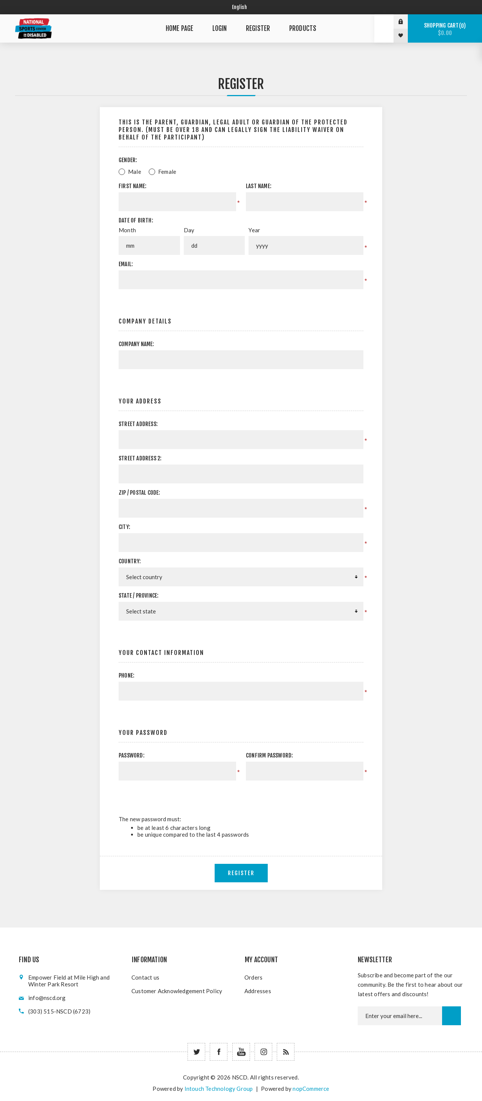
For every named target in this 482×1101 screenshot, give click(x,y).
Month (127, 230)
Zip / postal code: (139, 492)
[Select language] (241, 7)
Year (254, 230)
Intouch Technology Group (219, 1088)
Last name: (259, 186)
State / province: (139, 595)
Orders (253, 977)
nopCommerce (311, 1088)
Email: (126, 264)
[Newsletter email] (400, 1015)
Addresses (257, 991)
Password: (132, 755)
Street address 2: (140, 458)
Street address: (138, 424)
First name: (132, 186)
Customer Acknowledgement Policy (176, 991)
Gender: (128, 160)
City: (124, 527)
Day (189, 230)
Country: (130, 561)
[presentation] (300, 795)
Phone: (126, 675)
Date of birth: (136, 220)
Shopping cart (445, 29)
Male (134, 171)
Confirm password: (269, 755)
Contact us (145, 977)
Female (167, 171)
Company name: (136, 344)
